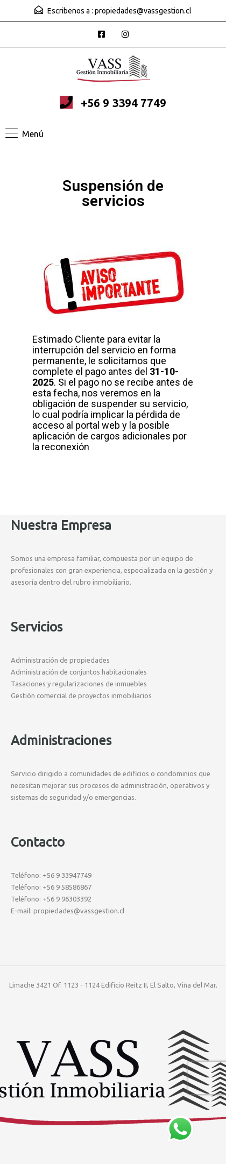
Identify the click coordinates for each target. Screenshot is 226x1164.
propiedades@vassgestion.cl (143, 10)
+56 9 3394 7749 (123, 102)
